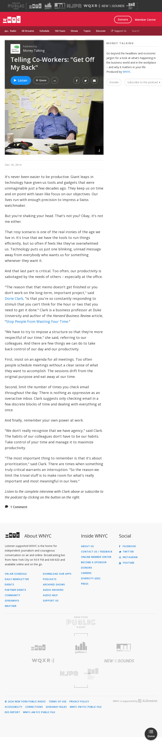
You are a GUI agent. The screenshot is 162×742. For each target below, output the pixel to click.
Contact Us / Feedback (96, 552)
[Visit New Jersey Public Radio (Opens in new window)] (43, 673)
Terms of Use (58, 701)
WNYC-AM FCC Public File (39, 712)
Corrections (34, 707)
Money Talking (34, 50)
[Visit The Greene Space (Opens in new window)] (130, 6)
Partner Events (15, 590)
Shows (74, 31)
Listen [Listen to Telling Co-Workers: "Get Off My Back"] (20, 80)
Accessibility (13, 707)
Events (9, 584)
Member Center (145, 19)
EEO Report (12, 712)
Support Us (119, 31)
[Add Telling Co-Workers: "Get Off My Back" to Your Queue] (41, 80)
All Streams (28, 31)
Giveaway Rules (56, 707)
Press (85, 584)
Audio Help (50, 595)
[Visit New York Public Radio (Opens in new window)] (81, 622)
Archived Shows (54, 584)
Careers (86, 573)
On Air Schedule (16, 574)
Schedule (44, 31)
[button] (54, 80)
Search (135, 31)
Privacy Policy (79, 701)
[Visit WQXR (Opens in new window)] (92, 6)
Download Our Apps (57, 574)
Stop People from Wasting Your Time (37, 321)
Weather (10, 606)
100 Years (60, 31)
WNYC (127, 72)
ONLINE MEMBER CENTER (96, 557)
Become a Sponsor (94, 562)
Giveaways (12, 601)
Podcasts (50, 579)
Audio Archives (53, 590)
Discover (101, 31)
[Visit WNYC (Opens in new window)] (35, 5)
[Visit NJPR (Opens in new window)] (74, 6)
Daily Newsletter (17, 579)
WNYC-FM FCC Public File (86, 707)
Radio (13, 31)
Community (12, 595)
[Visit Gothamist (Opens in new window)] (48, 5)
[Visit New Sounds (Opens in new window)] (113, 6)
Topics (87, 31)
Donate (123, 19)
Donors (86, 568)
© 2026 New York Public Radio (25, 701)
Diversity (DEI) (90, 578)
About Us (87, 546)
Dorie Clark (14, 298)
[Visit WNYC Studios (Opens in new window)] (60, 6)
